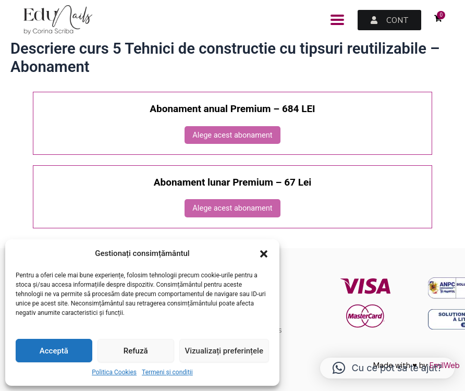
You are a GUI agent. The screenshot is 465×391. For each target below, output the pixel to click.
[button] (264, 254)
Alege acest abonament (232, 135)
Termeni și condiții (167, 372)
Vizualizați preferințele (224, 351)
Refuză (136, 351)
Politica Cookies (114, 372)
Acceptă (54, 351)
